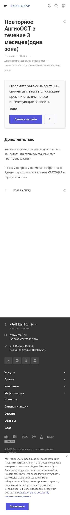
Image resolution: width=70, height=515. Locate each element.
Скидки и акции (16, 406)
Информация (14, 393)
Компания (12, 386)
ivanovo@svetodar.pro (24, 339)
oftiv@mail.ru (18, 335)
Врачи (9, 379)
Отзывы (10, 413)
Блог (7, 428)
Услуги (9, 372)
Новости (10, 399)
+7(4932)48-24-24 (22, 324)
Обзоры (10, 420)
